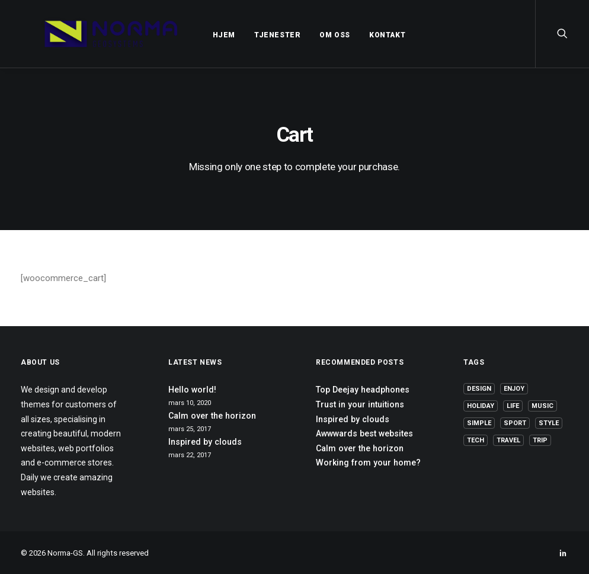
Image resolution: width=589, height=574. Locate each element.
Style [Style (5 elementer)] (549, 423)
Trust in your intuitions (360, 404)
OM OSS (308, 35)
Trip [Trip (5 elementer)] (540, 440)
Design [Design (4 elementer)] (479, 389)
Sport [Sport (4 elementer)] (515, 423)
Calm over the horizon (212, 415)
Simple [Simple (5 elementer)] (479, 423)
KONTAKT (360, 35)
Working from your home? (368, 462)
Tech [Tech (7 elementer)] (475, 440)
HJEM (197, 35)
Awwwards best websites (364, 433)
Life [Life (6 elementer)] (513, 406)
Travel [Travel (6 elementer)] (508, 440)
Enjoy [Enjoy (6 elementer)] (514, 389)
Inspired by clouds (205, 442)
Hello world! (192, 389)
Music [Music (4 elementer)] (542, 406)
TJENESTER (251, 35)
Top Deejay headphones (362, 389)
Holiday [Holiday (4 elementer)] (480, 406)
